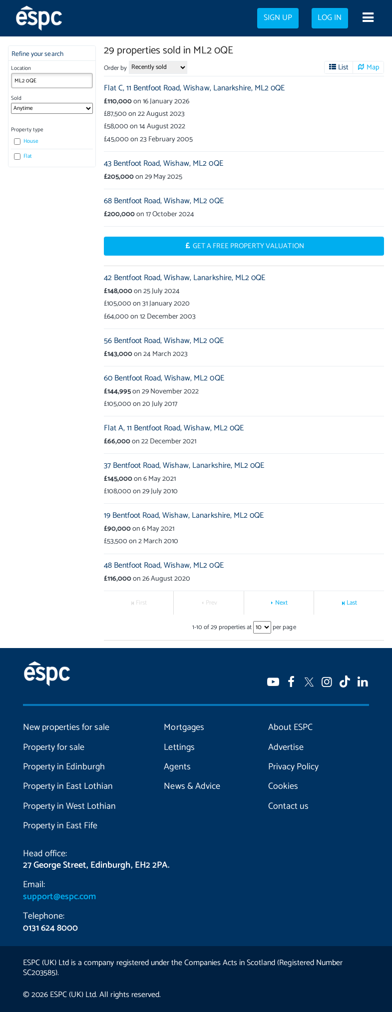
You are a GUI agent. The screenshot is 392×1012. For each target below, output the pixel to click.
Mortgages (184, 727)
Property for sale (53, 747)
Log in (330, 17)
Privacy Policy (293, 766)
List (343, 67)
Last (352, 603)
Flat (23, 156)
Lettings (179, 747)
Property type (27, 129)
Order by (115, 68)
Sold (16, 98)
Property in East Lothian (68, 786)
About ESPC (290, 727)
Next (281, 603)
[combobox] (52, 80)
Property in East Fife (60, 825)
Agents (177, 766)
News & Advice (192, 786)
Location (21, 68)
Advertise (286, 747)
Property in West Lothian (69, 806)
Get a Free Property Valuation (248, 246)
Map (373, 67)
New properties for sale (66, 727)
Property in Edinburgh (64, 766)
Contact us (288, 806)
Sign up (278, 17)
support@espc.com (59, 896)
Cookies (283, 786)
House (26, 141)
